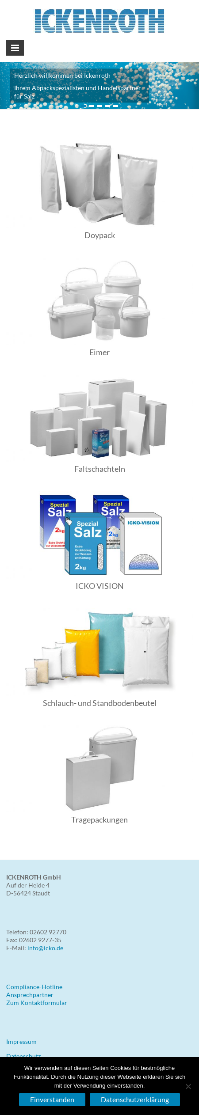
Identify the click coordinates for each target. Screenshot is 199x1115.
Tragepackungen (99, 819)
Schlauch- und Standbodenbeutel (100, 703)
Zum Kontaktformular (36, 1002)
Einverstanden (52, 1099)
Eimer (99, 352)
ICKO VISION (100, 586)
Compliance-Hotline (34, 986)
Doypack (99, 235)
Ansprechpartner (30, 994)
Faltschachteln (99, 469)
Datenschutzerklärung (135, 1099)
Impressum (21, 1041)
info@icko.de (45, 948)
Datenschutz (23, 1056)
